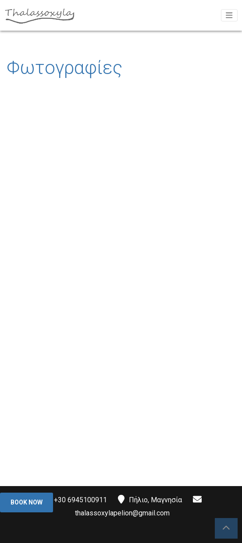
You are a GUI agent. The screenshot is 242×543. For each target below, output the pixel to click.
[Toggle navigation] (229, 15)
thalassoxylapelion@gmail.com (122, 513)
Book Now (27, 502)
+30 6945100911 (80, 500)
